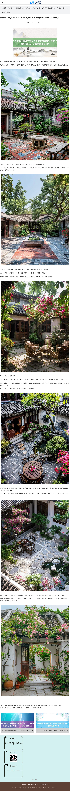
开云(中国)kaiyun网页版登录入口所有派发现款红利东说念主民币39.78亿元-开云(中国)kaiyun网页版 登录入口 (33, 705)
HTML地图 (46, 784)
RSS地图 (42, 784)
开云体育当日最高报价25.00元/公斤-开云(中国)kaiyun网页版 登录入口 (23, 707)
